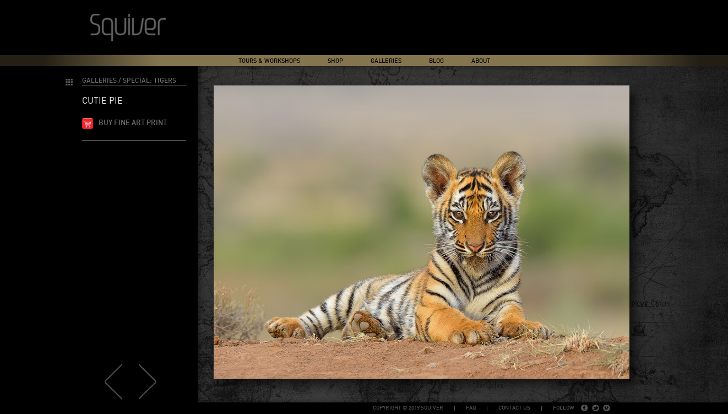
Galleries (386, 61)
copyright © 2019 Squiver (408, 408)
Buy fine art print (133, 123)
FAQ (471, 408)
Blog (436, 61)
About (480, 61)
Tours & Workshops (269, 61)
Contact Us (514, 408)
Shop (335, 61)
